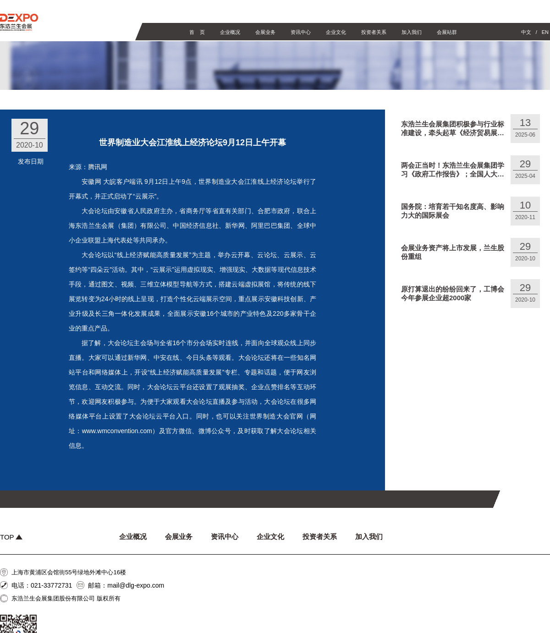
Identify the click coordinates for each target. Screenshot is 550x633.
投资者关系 (373, 32)
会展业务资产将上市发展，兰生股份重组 (452, 252)
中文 (526, 32)
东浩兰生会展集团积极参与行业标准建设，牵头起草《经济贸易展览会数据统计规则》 (452, 129)
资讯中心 (301, 32)
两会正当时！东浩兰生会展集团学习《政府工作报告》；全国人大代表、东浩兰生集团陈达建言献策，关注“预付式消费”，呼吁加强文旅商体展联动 (452, 170)
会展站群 (447, 32)
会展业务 (265, 32)
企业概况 (230, 32)
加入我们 (412, 32)
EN (545, 32)
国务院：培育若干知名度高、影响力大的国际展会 (452, 211)
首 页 (197, 32)
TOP (11, 537)
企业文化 (336, 32)
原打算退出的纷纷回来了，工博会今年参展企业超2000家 (452, 293)
